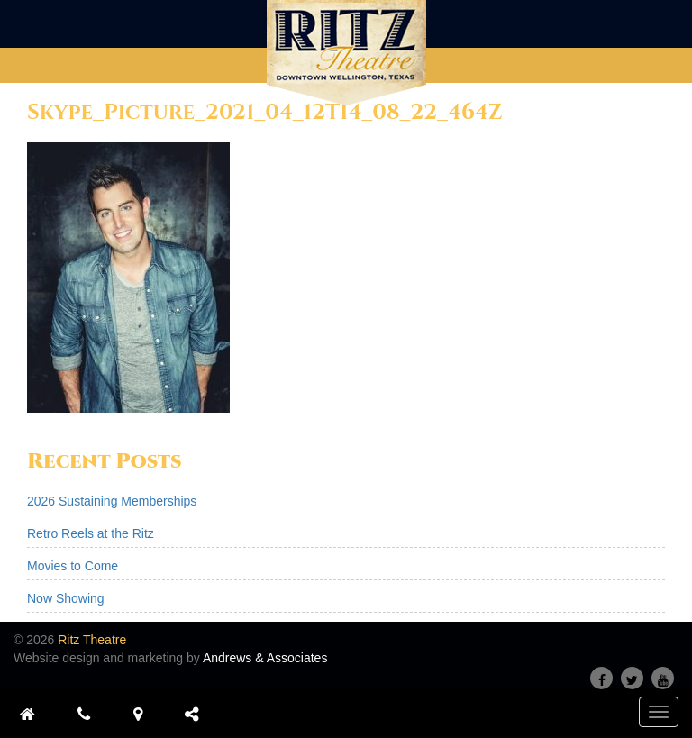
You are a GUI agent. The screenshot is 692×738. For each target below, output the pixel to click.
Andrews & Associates (265, 658)
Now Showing (66, 598)
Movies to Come (72, 566)
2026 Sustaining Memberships (111, 501)
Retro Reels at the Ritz (90, 533)
